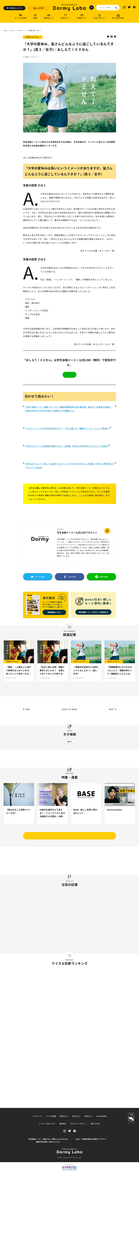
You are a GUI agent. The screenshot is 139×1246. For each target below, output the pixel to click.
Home (5, 30)
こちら (81, 495)
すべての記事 (51, 1186)
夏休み (69, 774)
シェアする (69, 576)
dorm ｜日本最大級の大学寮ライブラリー (91, 1208)
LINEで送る (101, 576)
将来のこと (88, 1186)
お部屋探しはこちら (16, 8)
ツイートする (37, 577)
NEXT (111, 742)
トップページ (37, 1186)
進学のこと (64, 1186)
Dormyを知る (102, 1186)
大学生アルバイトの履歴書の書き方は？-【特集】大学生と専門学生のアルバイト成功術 (66, 446)
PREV (27, 742)
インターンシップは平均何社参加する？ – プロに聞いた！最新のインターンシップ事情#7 (67, 428)
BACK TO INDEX (69, 742)
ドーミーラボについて (47, 1193)
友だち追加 (69, 375)
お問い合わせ (95, 1193)
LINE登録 (40, 8)
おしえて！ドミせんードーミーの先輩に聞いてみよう (25, 30)
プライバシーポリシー (78, 1193)
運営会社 (62, 1193)
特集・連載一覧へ (63, 880)
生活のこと (76, 1186)
